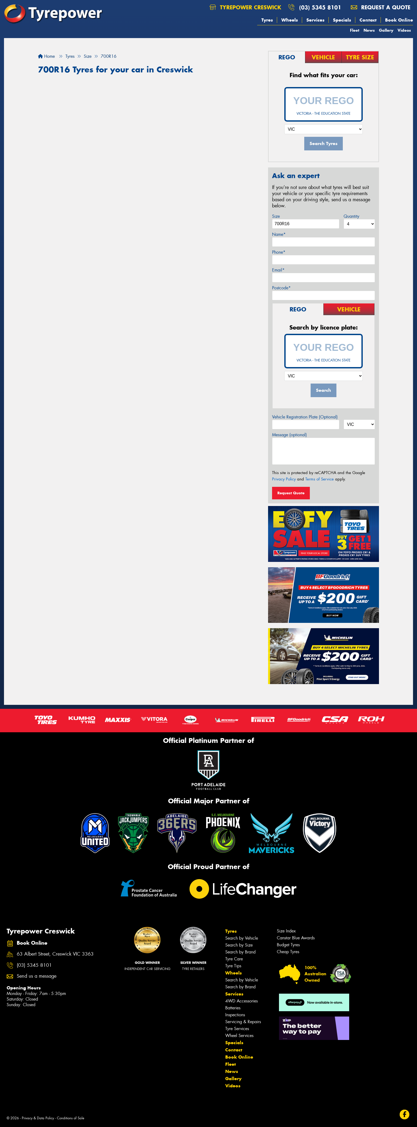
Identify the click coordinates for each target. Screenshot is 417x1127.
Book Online (399, 20)
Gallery (386, 30)
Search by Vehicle (241, 938)
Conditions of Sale (70, 1118)
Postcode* (281, 288)
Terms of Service (319, 479)
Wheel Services (239, 1035)
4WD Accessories (241, 1001)
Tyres (267, 20)
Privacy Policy (284, 479)
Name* (279, 234)
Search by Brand (240, 952)
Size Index (286, 931)
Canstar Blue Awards (296, 938)
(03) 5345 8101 (320, 7)
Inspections (235, 1015)
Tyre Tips (233, 966)
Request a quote (380, 7)
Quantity (351, 216)
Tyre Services (237, 1028)
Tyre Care (234, 959)
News (369, 30)
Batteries (232, 1008)
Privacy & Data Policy (38, 1118)
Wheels (289, 20)
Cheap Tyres (288, 952)
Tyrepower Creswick (245, 7)
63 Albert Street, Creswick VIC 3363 (55, 954)
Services (315, 20)
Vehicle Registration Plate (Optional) (305, 417)
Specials (342, 20)
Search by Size (239, 945)
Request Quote (291, 493)
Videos (404, 30)
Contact (368, 20)
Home (46, 56)
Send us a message (36, 976)
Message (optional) (289, 435)
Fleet (354, 30)
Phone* (278, 252)
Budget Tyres (288, 945)
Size (276, 216)
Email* (278, 270)
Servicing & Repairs (243, 1022)
